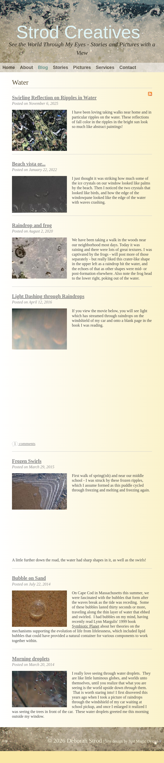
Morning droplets (30, 658)
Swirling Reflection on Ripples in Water (54, 97)
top (4, 741)
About (26, 67)
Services (105, 67)
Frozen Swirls (26, 461)
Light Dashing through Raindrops (48, 296)
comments (23, 444)
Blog (43, 67)
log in (7, 732)
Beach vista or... (28, 164)
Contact (127, 67)
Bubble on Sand (29, 578)
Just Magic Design (145, 741)
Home (8, 67)
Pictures (82, 67)
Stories (60, 67)
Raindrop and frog (32, 225)
